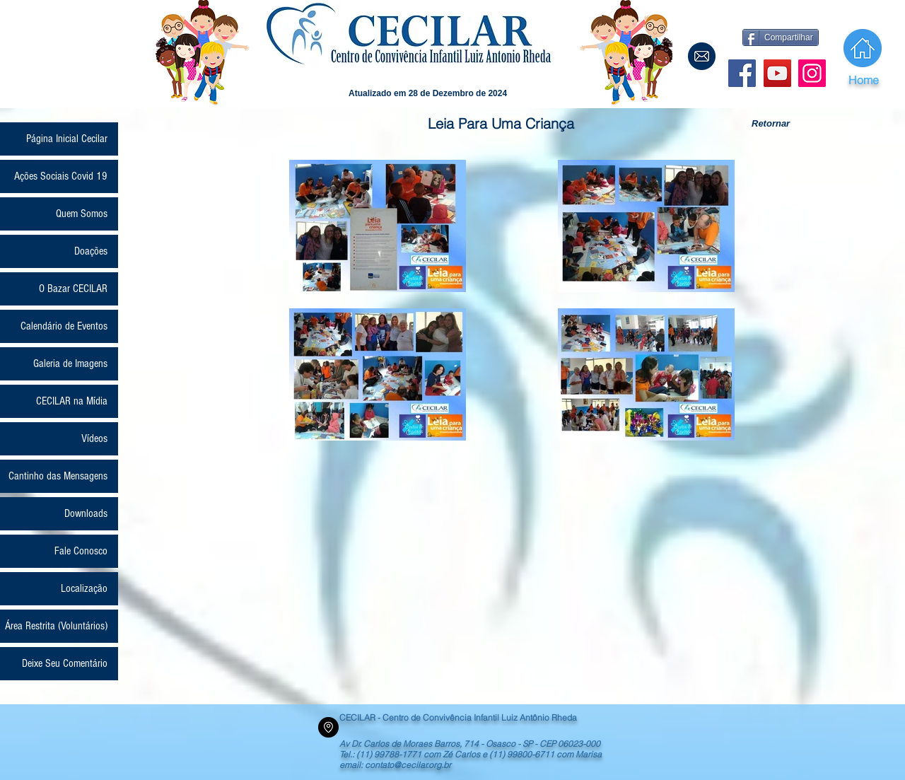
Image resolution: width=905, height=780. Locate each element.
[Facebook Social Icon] (742, 73)
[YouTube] (777, 73)
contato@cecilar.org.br (408, 764)
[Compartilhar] (780, 37)
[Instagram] (812, 73)
